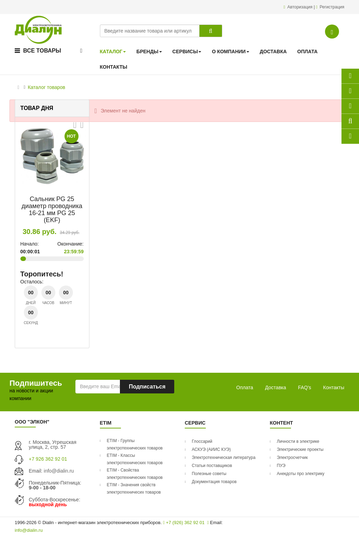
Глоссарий (202, 441)
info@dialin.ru (59, 471)
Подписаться (147, 387)
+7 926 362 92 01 (48, 459)
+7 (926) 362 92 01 (184, 522)
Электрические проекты (300, 449)
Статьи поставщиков (212, 465)
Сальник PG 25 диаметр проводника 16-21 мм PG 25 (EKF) (52, 209)
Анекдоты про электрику (301, 473)
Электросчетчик (292, 457)
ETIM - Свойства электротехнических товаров (135, 474)
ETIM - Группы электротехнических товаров (135, 444)
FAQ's (304, 387)
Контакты (333, 387)
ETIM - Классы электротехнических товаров (135, 459)
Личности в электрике (298, 441)
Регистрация (332, 7)
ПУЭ (281, 465)
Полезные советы (209, 473)
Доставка (275, 387)
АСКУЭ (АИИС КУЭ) (211, 449)
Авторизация (300, 7)
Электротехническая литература (224, 457)
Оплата (244, 387)
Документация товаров (214, 481)
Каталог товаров (46, 87)
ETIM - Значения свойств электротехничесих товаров (134, 488)
